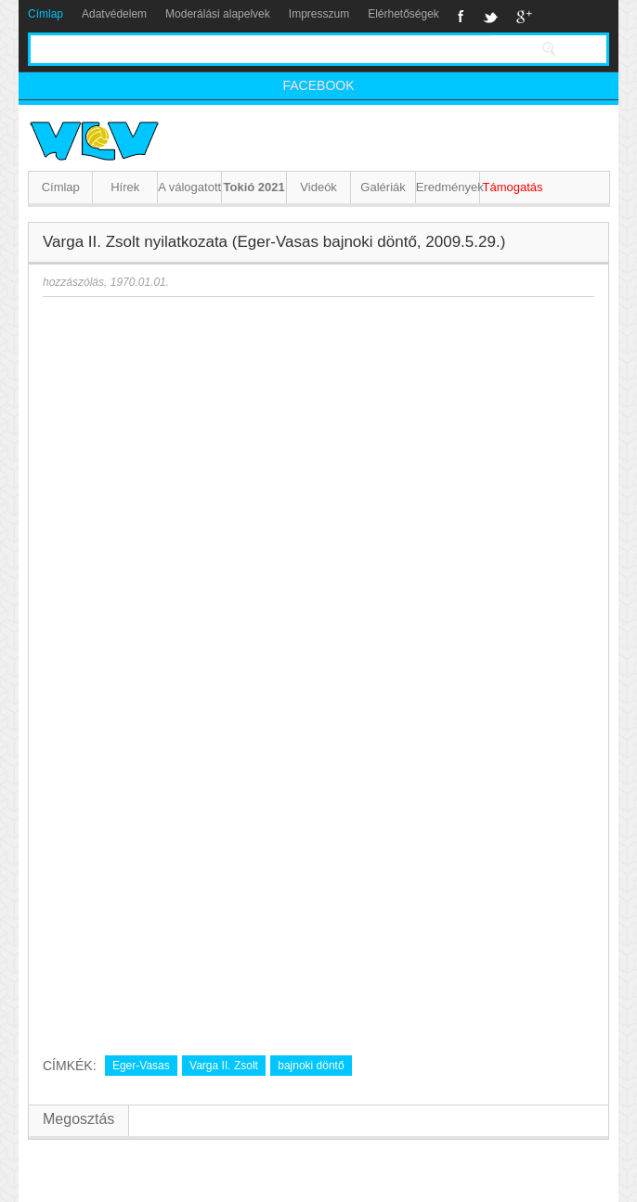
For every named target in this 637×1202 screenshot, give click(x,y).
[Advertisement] (226, 900)
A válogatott (189, 187)
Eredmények (447, 187)
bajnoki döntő (311, 1065)
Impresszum (319, 13)
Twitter (490, 16)
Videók (318, 187)
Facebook (461, 16)
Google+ (524, 16)
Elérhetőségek (403, 13)
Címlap (45, 13)
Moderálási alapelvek (217, 13)
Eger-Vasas (141, 1065)
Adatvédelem (114, 13)
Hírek (124, 187)
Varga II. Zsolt (223, 1065)
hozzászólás (73, 282)
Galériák (382, 187)
